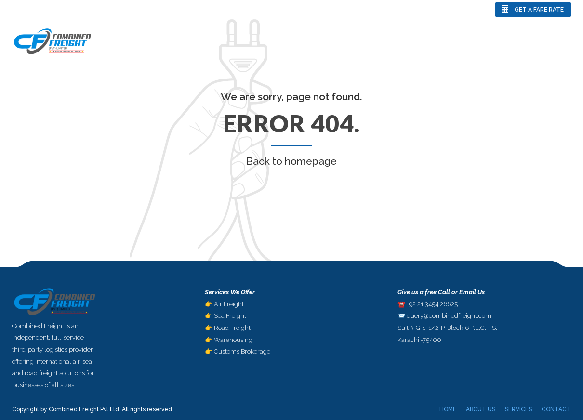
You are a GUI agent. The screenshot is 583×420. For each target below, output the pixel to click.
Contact (553, 41)
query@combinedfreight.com (449, 315)
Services (506, 41)
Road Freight (232, 327)
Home (416, 41)
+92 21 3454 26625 (432, 304)
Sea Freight (230, 315)
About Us (458, 41)
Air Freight (229, 304)
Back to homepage (291, 161)
